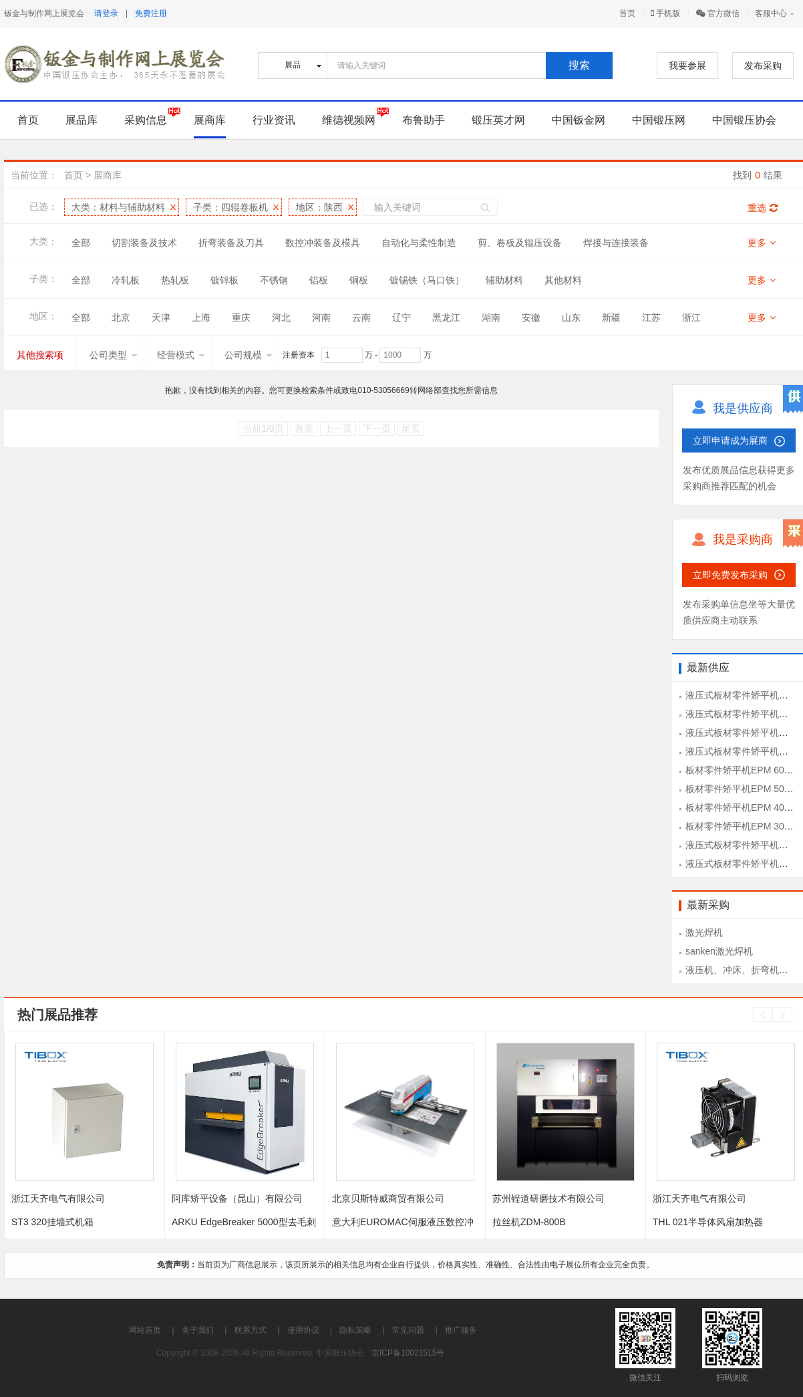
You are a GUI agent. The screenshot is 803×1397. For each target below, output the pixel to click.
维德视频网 (348, 120)
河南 (321, 317)
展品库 (81, 120)
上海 (201, 317)
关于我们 (198, 1330)
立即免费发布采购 (730, 574)
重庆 (241, 317)
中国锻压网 (658, 120)
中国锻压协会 (744, 120)
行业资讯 (274, 120)
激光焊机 (704, 932)
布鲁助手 (423, 120)
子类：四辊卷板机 (230, 207)
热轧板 (175, 280)
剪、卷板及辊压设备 (520, 242)
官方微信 (718, 13)
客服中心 (771, 13)
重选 (763, 208)
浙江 (691, 317)
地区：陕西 (319, 207)
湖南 (491, 317)
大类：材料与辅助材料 (118, 207)
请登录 (106, 13)
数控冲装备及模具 (322, 242)
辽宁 (401, 317)
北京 (121, 317)
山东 (571, 317)
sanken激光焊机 (719, 951)
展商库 (210, 120)
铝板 (318, 280)
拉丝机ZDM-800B (529, 1222)
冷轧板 (126, 280)
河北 (281, 317)
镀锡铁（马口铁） (426, 280)
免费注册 (151, 13)
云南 (361, 317)
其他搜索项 (40, 355)
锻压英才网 (498, 120)
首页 (627, 13)
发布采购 (763, 65)
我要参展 (687, 65)
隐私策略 (355, 1330)
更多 (762, 242)
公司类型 (114, 355)
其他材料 (563, 280)
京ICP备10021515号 (407, 1353)
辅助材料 (504, 280)
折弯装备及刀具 (231, 242)
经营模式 (181, 355)
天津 (161, 317)
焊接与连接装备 (616, 242)
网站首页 (145, 1330)
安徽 (531, 317)
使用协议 (303, 1330)
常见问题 (408, 1330)
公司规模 (248, 355)
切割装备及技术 (144, 242)
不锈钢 (274, 280)
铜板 (358, 280)
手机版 (665, 13)
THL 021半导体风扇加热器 (708, 1222)
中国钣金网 (578, 120)
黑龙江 (446, 317)
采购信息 (145, 120)
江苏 (651, 317)
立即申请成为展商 (730, 440)
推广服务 (461, 1330)
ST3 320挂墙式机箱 (52, 1222)
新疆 (611, 317)
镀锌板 (224, 280)
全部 (80, 242)
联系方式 (250, 1330)
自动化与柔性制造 (418, 242)
